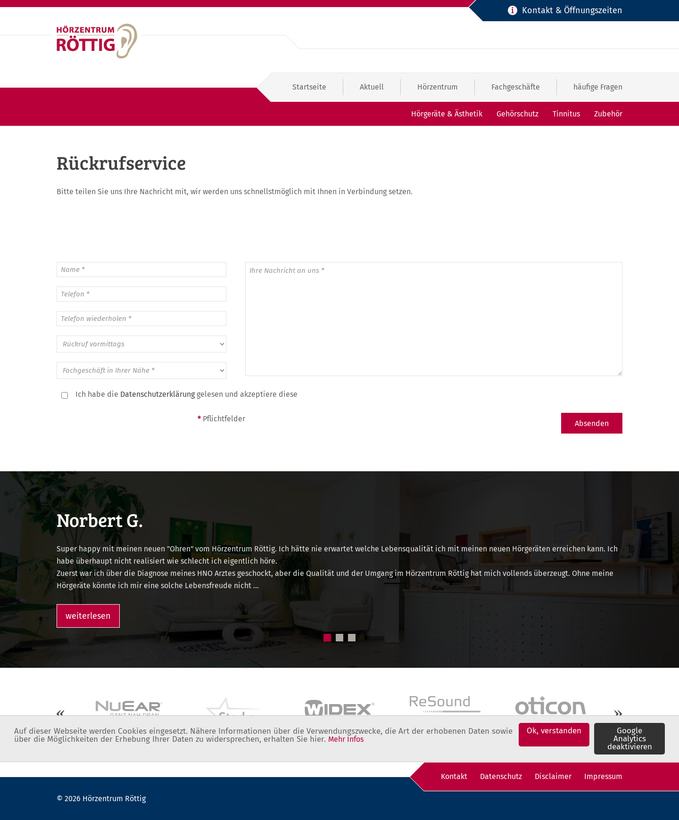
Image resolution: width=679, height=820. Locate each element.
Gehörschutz (517, 113)
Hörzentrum (437, 86)
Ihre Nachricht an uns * (433, 319)
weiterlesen (88, 616)
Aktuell (372, 86)
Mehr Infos (346, 740)
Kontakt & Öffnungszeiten (572, 11)
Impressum (603, 776)
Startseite (309, 86)
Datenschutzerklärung (157, 394)
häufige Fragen (597, 86)
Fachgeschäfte (515, 86)
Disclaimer (553, 776)
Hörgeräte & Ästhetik (446, 113)
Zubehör (608, 113)
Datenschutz (501, 776)
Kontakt (454, 776)
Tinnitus (566, 113)
